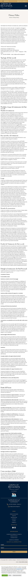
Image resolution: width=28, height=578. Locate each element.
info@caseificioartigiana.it (15, 506)
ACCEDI (14, 520)
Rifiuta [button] (10, 575)
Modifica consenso (14, 539)
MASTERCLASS (14, 517)
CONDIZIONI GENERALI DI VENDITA (14, 534)
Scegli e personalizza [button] (17, 575)
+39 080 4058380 (12, 504)
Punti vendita (23, 1)
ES (8, 1)
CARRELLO (14, 522)
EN (5, 1)
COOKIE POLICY (14, 537)
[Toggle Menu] (26, 5)
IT (3, 1)
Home (10, 17)
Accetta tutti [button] (4, 575)
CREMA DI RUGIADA (14, 514)
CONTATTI (14, 519)
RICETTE (14, 515)
